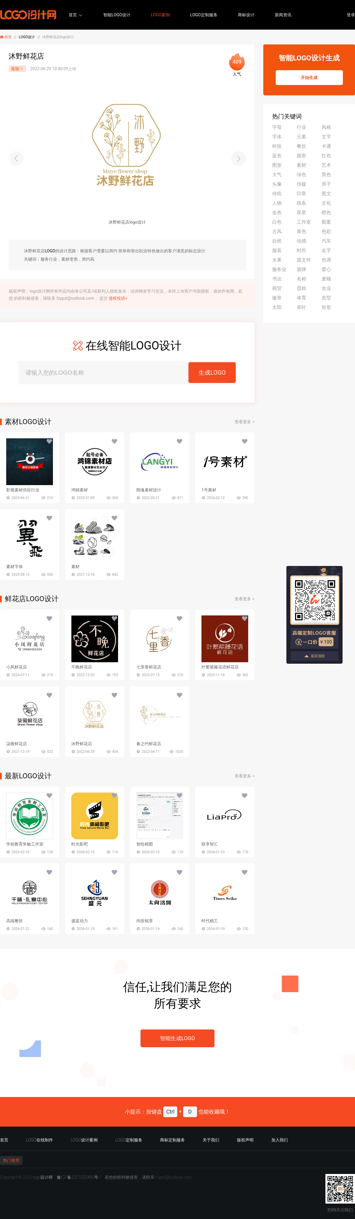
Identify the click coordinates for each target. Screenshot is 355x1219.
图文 (326, 193)
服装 (277, 250)
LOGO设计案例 (84, 1140)
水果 (277, 260)
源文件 (304, 260)
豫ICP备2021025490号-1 (79, 1177)
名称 (301, 279)
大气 (277, 174)
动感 (301, 241)
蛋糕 (301, 288)
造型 (326, 298)
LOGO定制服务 (203, 14)
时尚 (301, 250)
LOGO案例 (160, 14)
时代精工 (209, 920)
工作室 (304, 222)
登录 (351, 14)
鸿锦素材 (79, 489)
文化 (326, 203)
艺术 (326, 165)
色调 (326, 260)
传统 (277, 193)
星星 (301, 212)
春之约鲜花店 (148, 743)
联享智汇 (209, 844)
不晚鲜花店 (81, 667)
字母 (277, 127)
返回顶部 (314, 656)
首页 (73, 14)
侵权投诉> (118, 298)
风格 (326, 127)
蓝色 (277, 155)
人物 (277, 203)
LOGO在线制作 (39, 1140)
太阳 (277, 307)
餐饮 (301, 146)
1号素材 (208, 489)
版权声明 (245, 1140)
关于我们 (211, 1140)
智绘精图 (144, 844)
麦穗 (326, 279)
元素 (301, 136)
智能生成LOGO (177, 1038)
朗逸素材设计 (148, 489)
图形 (277, 165)
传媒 (301, 184)
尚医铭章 (144, 920)
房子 (326, 184)
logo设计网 (43, 1177)
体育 (301, 298)
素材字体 (14, 566)
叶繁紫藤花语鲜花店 (220, 667)
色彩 (326, 231)
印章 (301, 193)
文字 (326, 136)
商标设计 (246, 14)
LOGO (50, 250)
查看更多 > (244, 421)
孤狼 (17, 68)
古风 (277, 231)
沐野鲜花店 (81, 743)
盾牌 (301, 269)
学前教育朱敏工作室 (24, 844)
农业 (326, 288)
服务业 (279, 269)
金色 (277, 212)
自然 (277, 241)
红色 (326, 155)
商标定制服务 (172, 1140)
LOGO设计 (27, 37)
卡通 (326, 146)
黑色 (326, 174)
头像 (277, 184)
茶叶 (301, 307)
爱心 (326, 269)
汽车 (326, 241)
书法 (277, 279)
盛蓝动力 (79, 920)
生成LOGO (212, 372)
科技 (277, 146)
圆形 (301, 155)
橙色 (326, 212)
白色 (277, 222)
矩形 (326, 307)
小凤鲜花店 (16, 667)
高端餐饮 (14, 920)
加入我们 (279, 1140)
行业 (301, 127)
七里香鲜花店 (148, 667)
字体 (277, 136)
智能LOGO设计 (116, 14)
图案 (326, 222)
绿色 (301, 174)
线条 (301, 203)
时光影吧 (79, 844)
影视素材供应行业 (22, 489)
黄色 (301, 231)
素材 (75, 566)
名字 (326, 250)
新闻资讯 (283, 14)
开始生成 (309, 77)
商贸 (277, 288)
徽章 (277, 298)
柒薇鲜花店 (16, 743)
